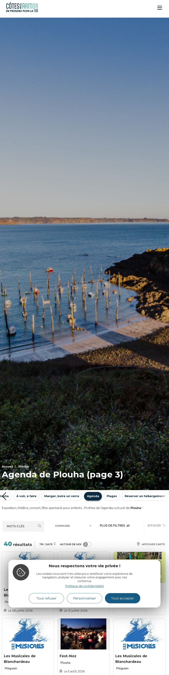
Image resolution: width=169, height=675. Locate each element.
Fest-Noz (67, 656)
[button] (4, 496)
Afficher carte (151, 544)
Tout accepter (122, 598)
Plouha (23, 466)
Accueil (7, 466)
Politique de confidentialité (84, 586)
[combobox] (73, 526)
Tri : (47, 544)
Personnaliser (84, 598)
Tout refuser (46, 598)
